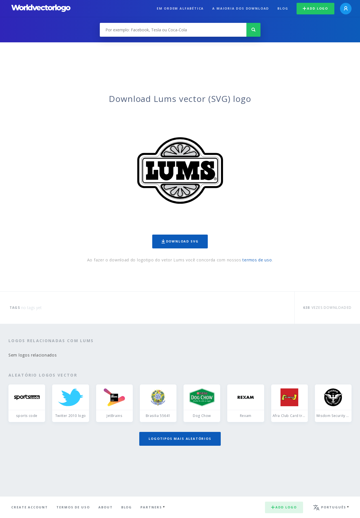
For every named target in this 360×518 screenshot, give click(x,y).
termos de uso (257, 260)
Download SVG (180, 241)
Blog (282, 8)
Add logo (315, 8)
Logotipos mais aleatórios (180, 438)
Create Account (29, 507)
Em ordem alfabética (180, 8)
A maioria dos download (240, 8)
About (105, 507)
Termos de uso (73, 507)
